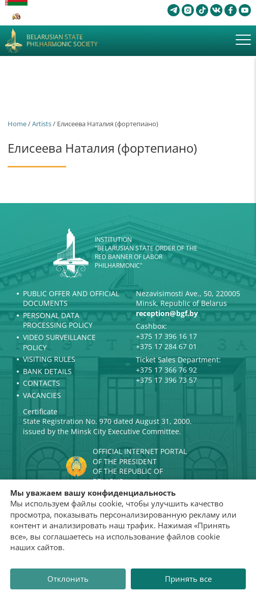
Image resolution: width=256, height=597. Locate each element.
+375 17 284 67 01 (166, 346)
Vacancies (42, 395)
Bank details (47, 371)
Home (17, 123)
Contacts (41, 383)
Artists (41, 123)
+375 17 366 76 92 (166, 370)
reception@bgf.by (167, 313)
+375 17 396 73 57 (166, 380)
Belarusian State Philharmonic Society (62, 41)
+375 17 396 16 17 (166, 336)
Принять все (188, 579)
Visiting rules (49, 359)
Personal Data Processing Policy (58, 320)
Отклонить (68, 579)
